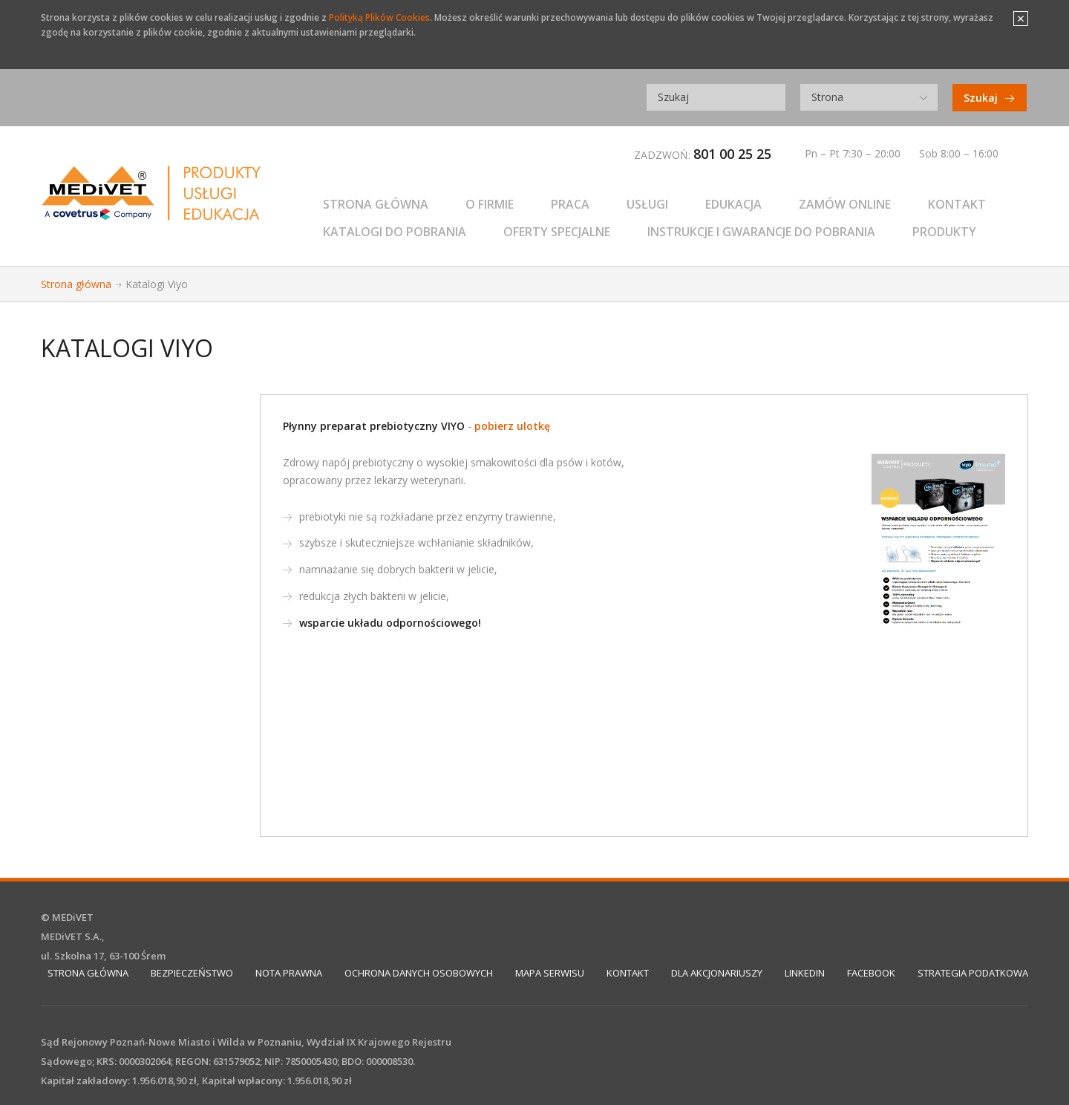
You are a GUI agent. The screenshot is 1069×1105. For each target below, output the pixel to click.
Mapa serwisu (549, 972)
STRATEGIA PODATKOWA (973, 972)
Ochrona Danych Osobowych (418, 972)
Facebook (871, 972)
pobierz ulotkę (512, 426)
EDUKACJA (733, 204)
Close (1020, 18)
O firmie (489, 204)
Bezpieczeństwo (192, 972)
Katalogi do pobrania (394, 232)
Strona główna (375, 204)
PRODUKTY (944, 232)
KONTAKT (957, 204)
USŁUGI (647, 204)
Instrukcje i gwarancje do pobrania (761, 232)
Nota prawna (288, 972)
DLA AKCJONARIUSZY (716, 972)
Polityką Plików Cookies (379, 17)
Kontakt (628, 972)
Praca (570, 204)
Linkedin (805, 972)
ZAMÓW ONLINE (845, 204)
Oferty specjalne (556, 232)
